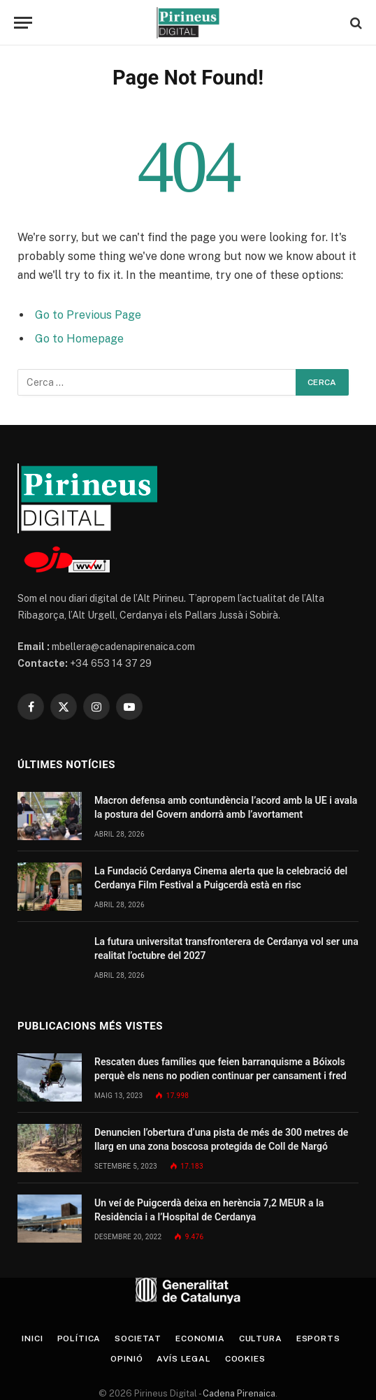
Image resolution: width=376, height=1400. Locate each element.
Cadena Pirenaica (238, 1393)
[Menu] (23, 22)
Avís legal (183, 1359)
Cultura (260, 1338)
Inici (32, 1338)
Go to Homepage (79, 338)
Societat (138, 1338)
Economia (200, 1338)
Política (79, 1338)
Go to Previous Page (88, 315)
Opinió (126, 1359)
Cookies (245, 1359)
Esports (318, 1338)
